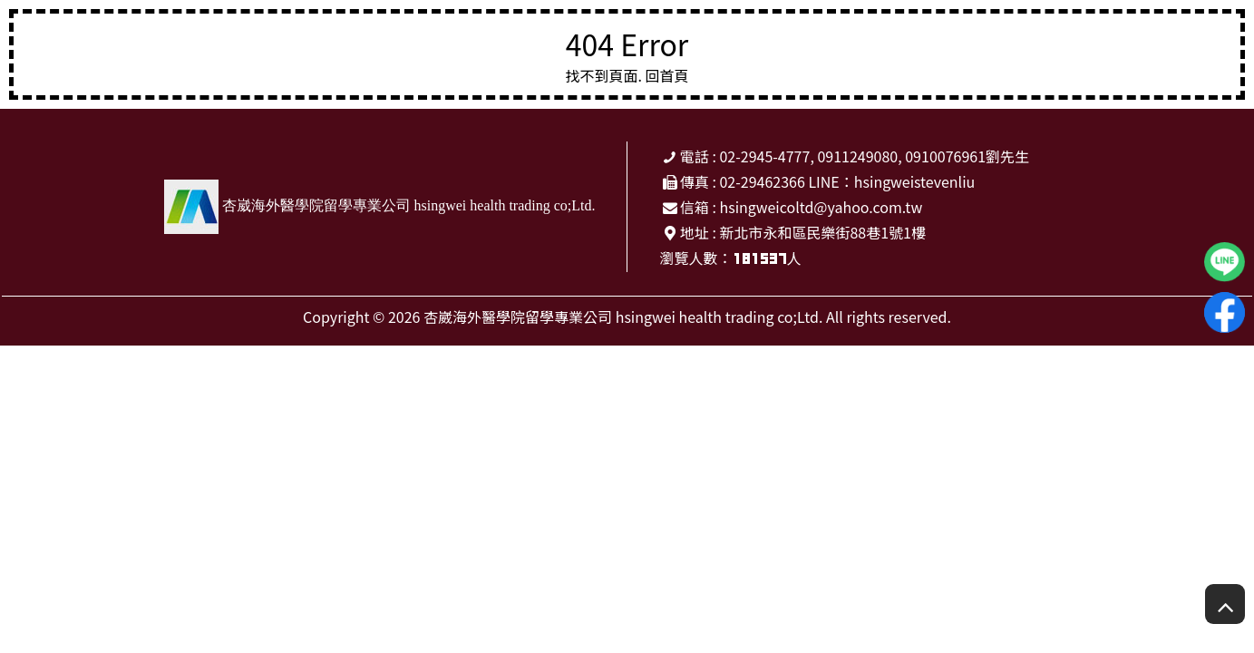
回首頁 (667, 75)
